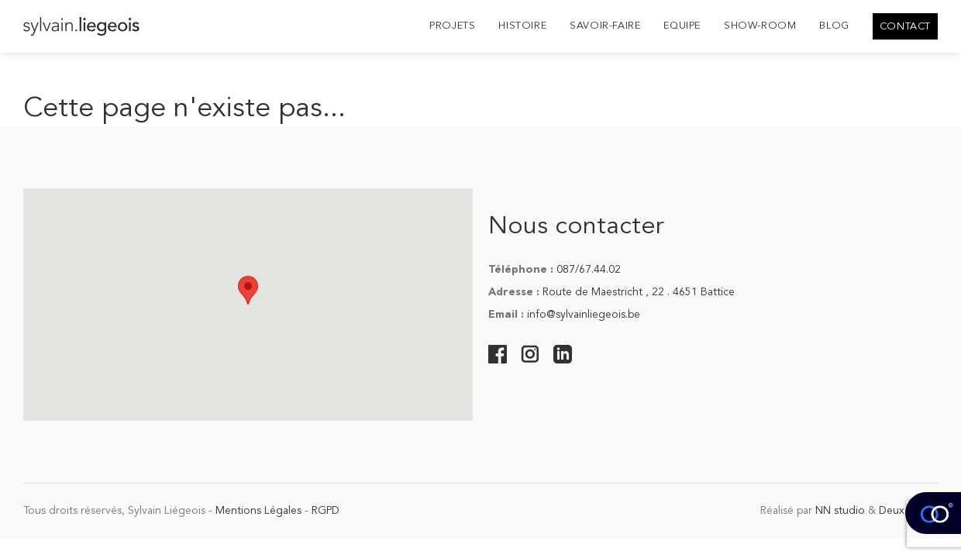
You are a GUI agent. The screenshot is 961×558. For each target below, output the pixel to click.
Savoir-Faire (605, 26)
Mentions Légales (258, 510)
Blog (834, 26)
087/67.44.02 (588, 269)
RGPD (325, 510)
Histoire (522, 26)
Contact (905, 27)
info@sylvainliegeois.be (583, 314)
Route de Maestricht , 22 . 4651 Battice (638, 292)
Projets (452, 26)
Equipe (682, 26)
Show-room (760, 26)
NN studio (840, 510)
